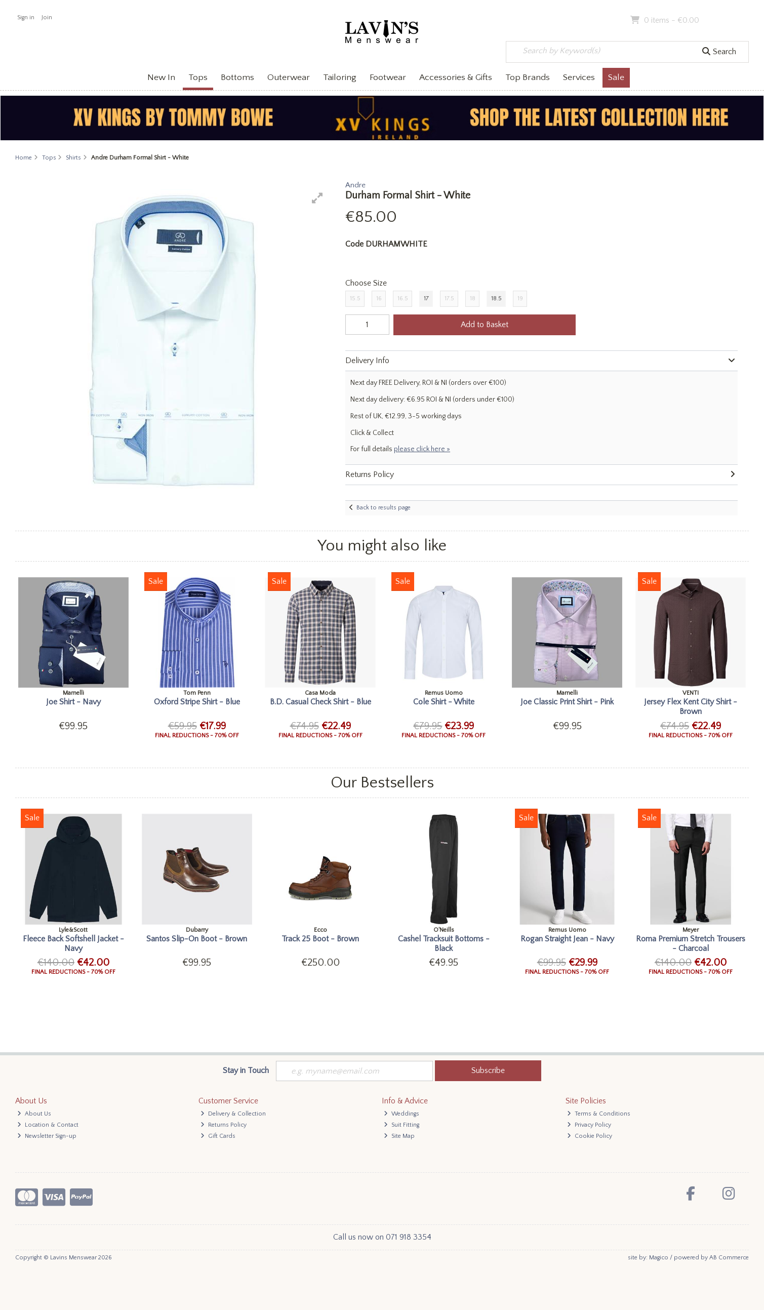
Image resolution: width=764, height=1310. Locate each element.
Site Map (399, 1136)
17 (426, 298)
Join (47, 17)
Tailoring (339, 77)
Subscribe (488, 1070)
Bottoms (237, 77)
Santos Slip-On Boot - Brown (196, 938)
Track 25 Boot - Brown (320, 938)
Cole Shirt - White (443, 701)
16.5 (402, 298)
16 (379, 298)
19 (520, 298)
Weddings (401, 1113)
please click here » (422, 449)
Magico (658, 1257)
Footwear (388, 77)
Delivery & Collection (233, 1113)
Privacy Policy (589, 1125)
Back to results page (383, 507)
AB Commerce (729, 1257)
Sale (616, 77)
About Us (34, 1113)
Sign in (25, 17)
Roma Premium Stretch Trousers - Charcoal (690, 943)
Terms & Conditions (598, 1113)
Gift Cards (217, 1136)
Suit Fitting (401, 1125)
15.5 (355, 298)
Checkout (727, 20)
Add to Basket (484, 324)
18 (472, 298)
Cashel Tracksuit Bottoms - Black (444, 943)
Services (579, 77)
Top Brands (527, 77)
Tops (198, 77)
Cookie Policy (589, 1136)
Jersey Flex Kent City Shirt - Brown (690, 706)
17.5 (449, 298)
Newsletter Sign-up (46, 1136)
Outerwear (288, 77)
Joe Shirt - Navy (73, 701)
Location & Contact (47, 1125)
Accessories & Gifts (455, 77)
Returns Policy (223, 1125)
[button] (317, 198)
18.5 (496, 298)
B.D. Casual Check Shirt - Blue (320, 701)
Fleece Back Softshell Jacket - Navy (73, 943)
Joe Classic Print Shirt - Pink (567, 701)
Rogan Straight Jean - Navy (567, 938)
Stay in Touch (246, 1070)
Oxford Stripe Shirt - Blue (197, 701)
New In (161, 77)
